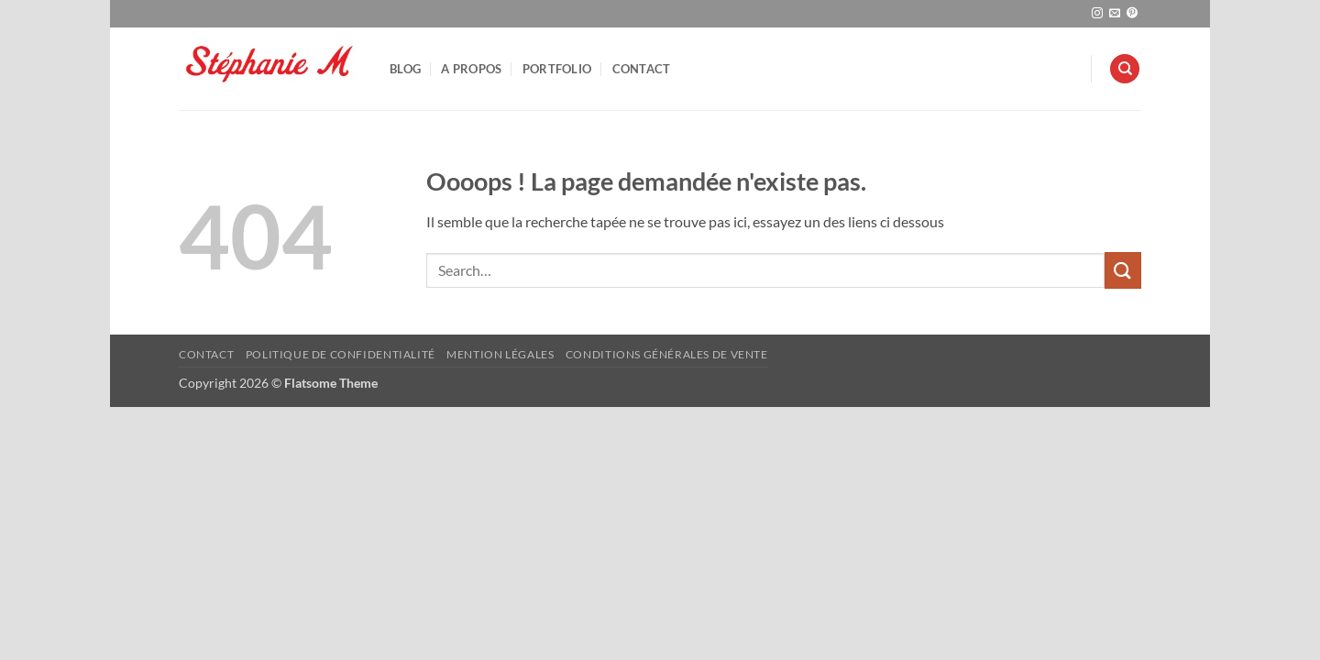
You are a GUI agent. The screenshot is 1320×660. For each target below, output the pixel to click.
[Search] (1124, 69)
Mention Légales (500, 354)
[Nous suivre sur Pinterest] (1132, 13)
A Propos (471, 68)
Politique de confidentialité (340, 354)
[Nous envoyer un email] (1114, 13)
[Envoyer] (1123, 270)
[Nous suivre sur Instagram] (1097, 13)
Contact (641, 68)
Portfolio (556, 68)
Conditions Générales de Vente (667, 354)
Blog (405, 68)
